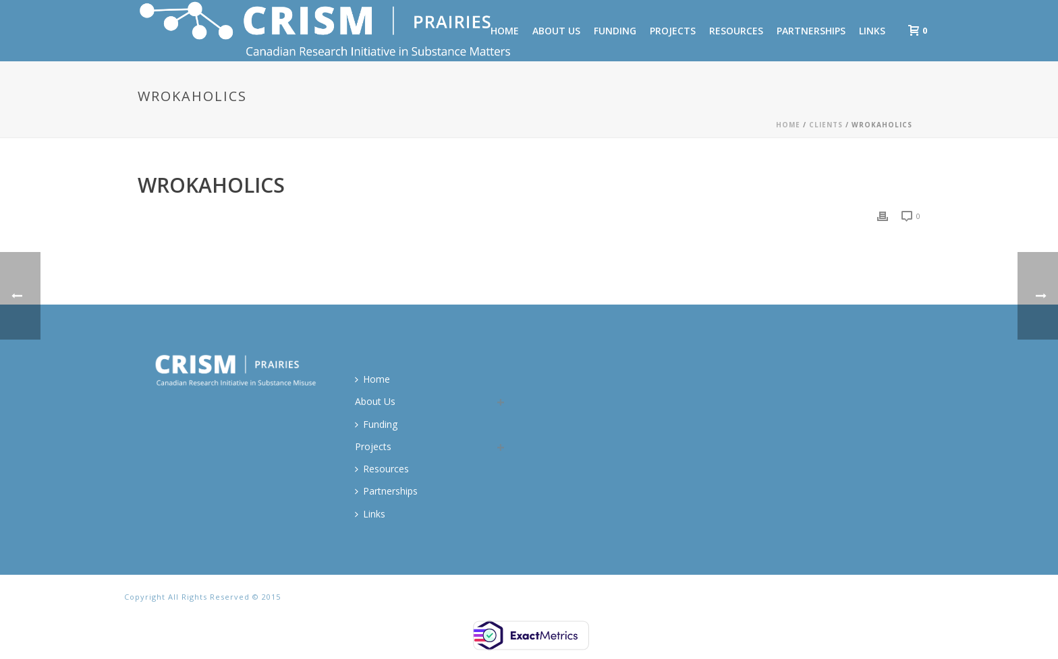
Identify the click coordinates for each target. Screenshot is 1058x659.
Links (872, 30)
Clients (826, 124)
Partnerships (811, 30)
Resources (736, 30)
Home (788, 124)
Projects (673, 30)
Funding (615, 30)
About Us (556, 30)
